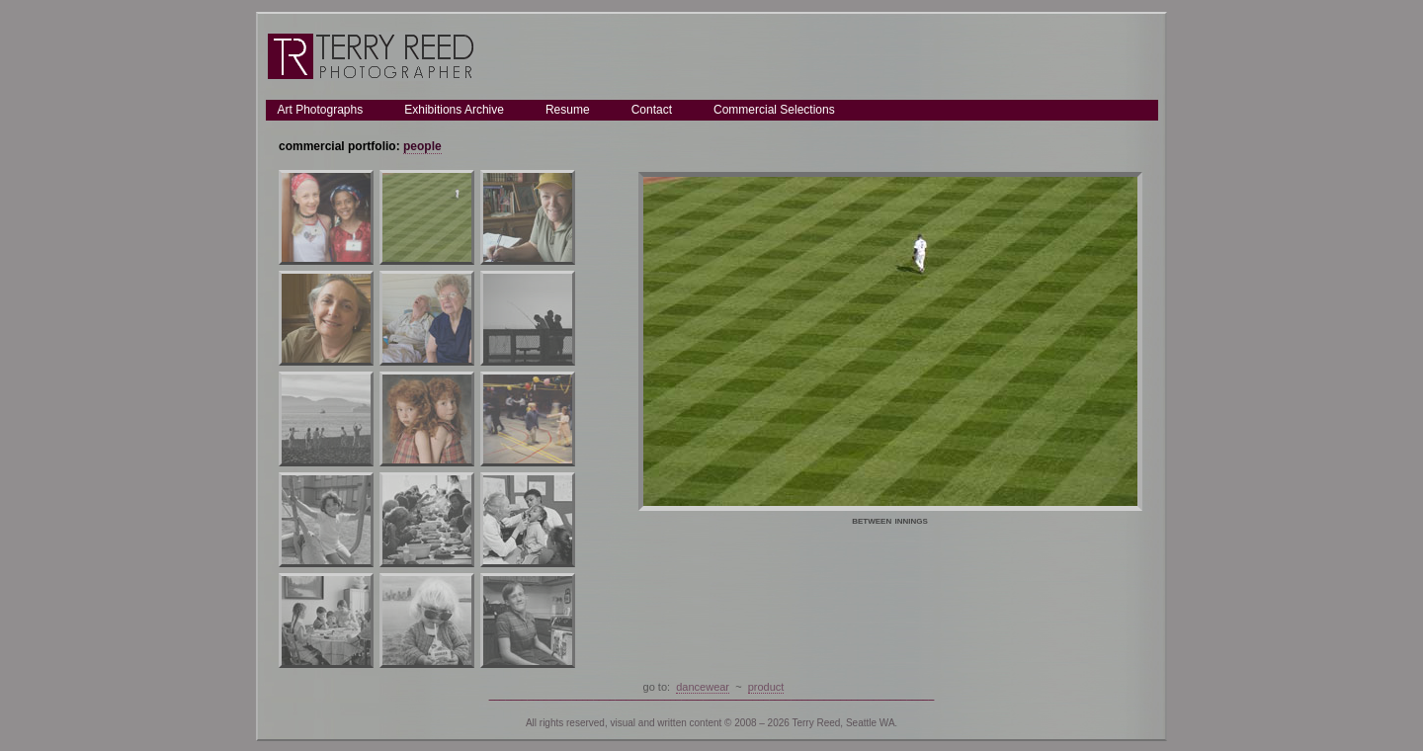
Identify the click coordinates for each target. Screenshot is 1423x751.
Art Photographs (321, 110)
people (422, 146)
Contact (651, 110)
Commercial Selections (774, 110)
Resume (567, 110)
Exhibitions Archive (454, 110)
